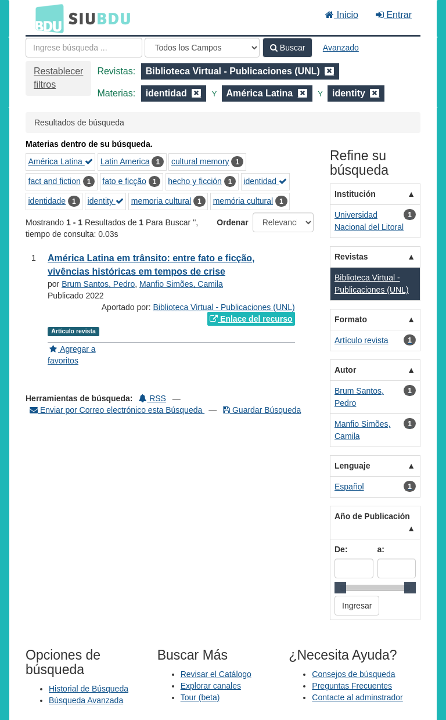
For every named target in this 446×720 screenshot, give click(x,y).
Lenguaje (352, 465)
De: (341, 549)
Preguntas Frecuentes (352, 685)
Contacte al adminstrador (357, 697)
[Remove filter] (329, 71)
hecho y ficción (195, 181)
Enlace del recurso (251, 318)
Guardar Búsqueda (262, 410)
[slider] (340, 587)
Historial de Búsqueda (88, 688)
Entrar (394, 15)
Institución (355, 194)
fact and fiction (54, 181)
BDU (46, 18)
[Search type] (202, 47)
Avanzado (341, 47)
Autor (345, 370)
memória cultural (243, 201)
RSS (152, 398)
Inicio (341, 15)
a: (380, 549)
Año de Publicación (372, 516)
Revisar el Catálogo (216, 674)
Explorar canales (211, 685)
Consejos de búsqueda (353, 674)
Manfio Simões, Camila (181, 284)
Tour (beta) (200, 697)
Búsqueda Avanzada (86, 700)
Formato (350, 319)
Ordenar (232, 222)
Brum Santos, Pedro (98, 284)
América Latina (60, 161)
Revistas (351, 256)
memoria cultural (161, 201)
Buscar (287, 47)
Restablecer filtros (58, 77)
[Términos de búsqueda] (84, 47)
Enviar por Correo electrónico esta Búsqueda (117, 410)
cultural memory (200, 161)
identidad (265, 181)
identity (106, 201)
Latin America (125, 161)
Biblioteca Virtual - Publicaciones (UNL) (224, 307)
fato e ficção (124, 181)
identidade (47, 201)
